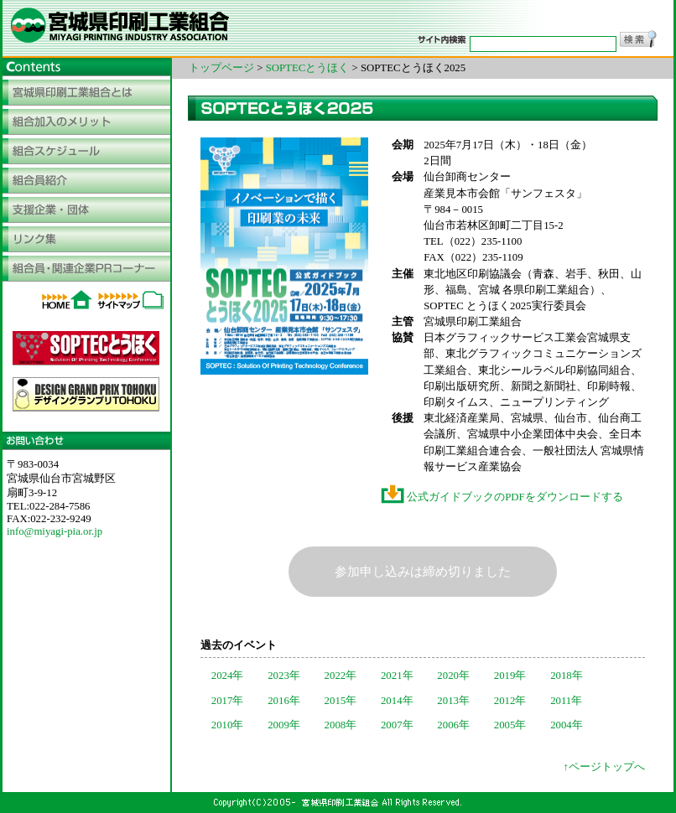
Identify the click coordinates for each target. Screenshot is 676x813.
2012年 (510, 701)
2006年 (453, 725)
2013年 (453, 701)
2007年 (397, 725)
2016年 (284, 701)
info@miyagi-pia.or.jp (54, 531)
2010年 (227, 725)
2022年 (341, 675)
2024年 (227, 675)
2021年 (397, 675)
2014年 (397, 701)
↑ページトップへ (604, 767)
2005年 (510, 725)
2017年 (227, 701)
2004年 (566, 725)
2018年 (566, 675)
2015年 (341, 701)
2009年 (284, 725)
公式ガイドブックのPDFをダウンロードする (502, 497)
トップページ (221, 68)
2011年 (566, 701)
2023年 (284, 675)
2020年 (453, 675)
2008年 (341, 725)
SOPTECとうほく (308, 68)
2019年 (510, 675)
